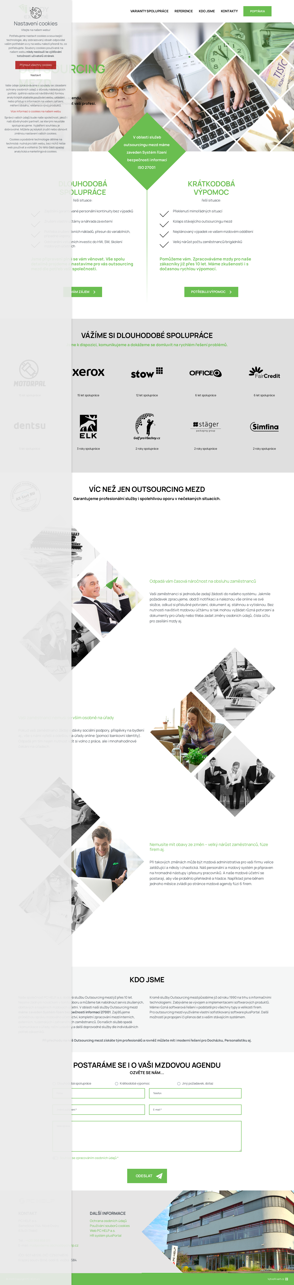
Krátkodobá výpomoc (135, 1083)
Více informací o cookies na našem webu (36, 111)
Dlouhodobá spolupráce (74, 1083)
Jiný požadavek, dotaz (197, 1083)
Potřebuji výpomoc (208, 292)
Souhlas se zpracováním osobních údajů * (89, 1158)
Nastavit (36, 75)
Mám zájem (79, 292)
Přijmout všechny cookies (36, 64)
